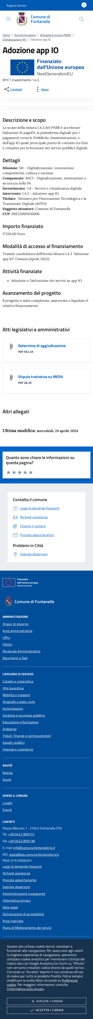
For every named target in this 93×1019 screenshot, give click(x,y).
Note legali (10, 907)
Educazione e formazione (21, 722)
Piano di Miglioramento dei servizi (27, 927)
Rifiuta (46, 1001)
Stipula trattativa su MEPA (40, 377)
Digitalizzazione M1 (15, 39)
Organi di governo (15, 623)
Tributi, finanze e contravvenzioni (27, 735)
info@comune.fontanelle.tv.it (34, 847)
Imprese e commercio (18, 749)
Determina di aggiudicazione (42, 346)
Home (6, 35)
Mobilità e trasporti (16, 694)
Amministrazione (25, 35)
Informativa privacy (17, 900)
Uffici (6, 637)
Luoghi (7, 802)
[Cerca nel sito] (81, 19)
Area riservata (13, 920)
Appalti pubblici (14, 742)
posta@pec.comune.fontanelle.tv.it (34, 854)
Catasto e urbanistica (18, 681)
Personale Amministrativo (21, 651)
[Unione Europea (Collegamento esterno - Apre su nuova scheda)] (46, 583)
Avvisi (7, 779)
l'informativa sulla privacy (25, 988)
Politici (7, 644)
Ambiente (10, 728)
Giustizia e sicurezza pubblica (24, 715)
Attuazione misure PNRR (55, 35)
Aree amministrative (17, 630)
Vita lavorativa (13, 688)
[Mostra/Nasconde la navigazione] (8, 18)
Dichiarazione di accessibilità (23, 914)
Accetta (46, 1010)
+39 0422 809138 (21, 840)
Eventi (7, 809)
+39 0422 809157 (21, 834)
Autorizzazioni (13, 708)
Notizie (8, 772)
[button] (16, 5)
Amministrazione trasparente (24, 893)
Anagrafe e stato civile (19, 701)
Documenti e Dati (15, 657)
